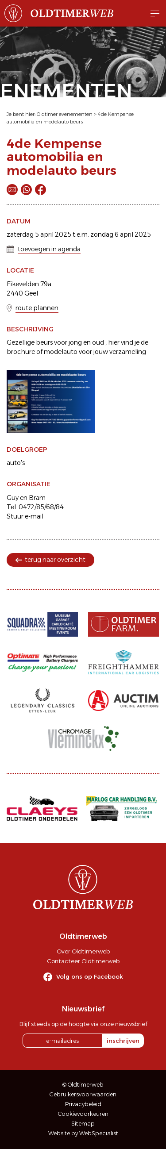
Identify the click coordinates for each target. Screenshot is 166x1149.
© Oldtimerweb (83, 1084)
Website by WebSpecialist (83, 1133)
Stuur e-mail (25, 516)
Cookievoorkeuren (83, 1114)
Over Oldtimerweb (83, 951)
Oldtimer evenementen (65, 114)
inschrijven (123, 1040)
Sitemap (83, 1123)
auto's (16, 463)
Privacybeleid (83, 1104)
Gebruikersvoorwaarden (83, 1094)
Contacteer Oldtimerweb (83, 961)
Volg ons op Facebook (89, 976)
